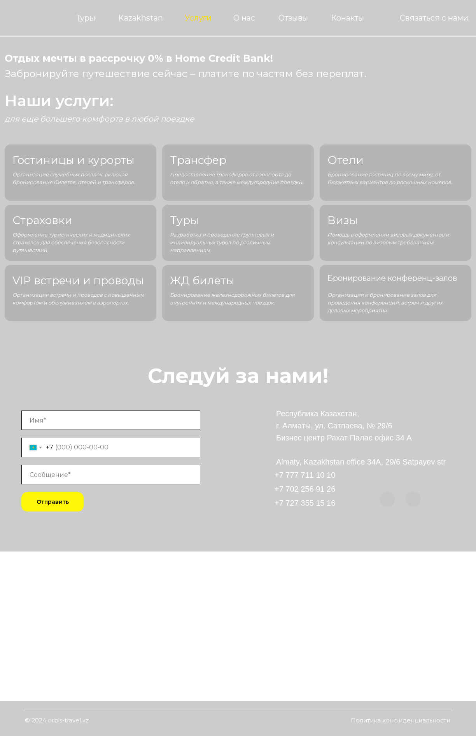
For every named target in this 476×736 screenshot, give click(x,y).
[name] (110, 420)
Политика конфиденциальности (400, 720)
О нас (244, 18)
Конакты (347, 18)
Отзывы (293, 18)
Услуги (198, 18)
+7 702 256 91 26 (305, 489)
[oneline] (110, 474)
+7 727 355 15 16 (305, 503)
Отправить (53, 501)
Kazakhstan (140, 18)
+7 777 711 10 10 (305, 475)
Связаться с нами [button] (434, 18)
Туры (85, 18)
